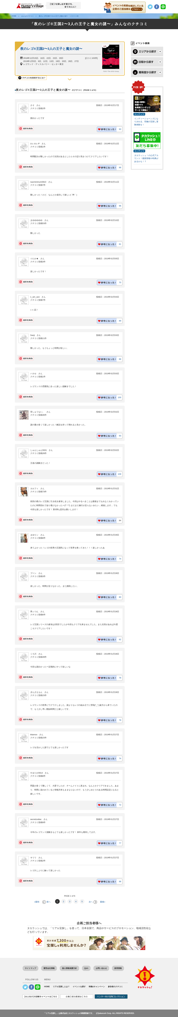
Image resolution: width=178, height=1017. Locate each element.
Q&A (86, 968)
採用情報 (118, 968)
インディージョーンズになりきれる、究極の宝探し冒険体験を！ (146, 121)
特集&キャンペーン (97, 987)
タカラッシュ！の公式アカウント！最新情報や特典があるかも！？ (146, 158)
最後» (102, 902)
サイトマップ (30, 968)
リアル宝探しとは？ (61, 987)
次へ (93, 902)
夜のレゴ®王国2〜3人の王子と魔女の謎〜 (51, 48)
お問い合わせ (101, 968)
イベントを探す (79, 987)
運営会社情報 (49, 968)
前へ (46, 902)
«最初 (36, 902)
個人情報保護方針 (69, 968)
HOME (47, 987)
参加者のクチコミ (115, 987)
